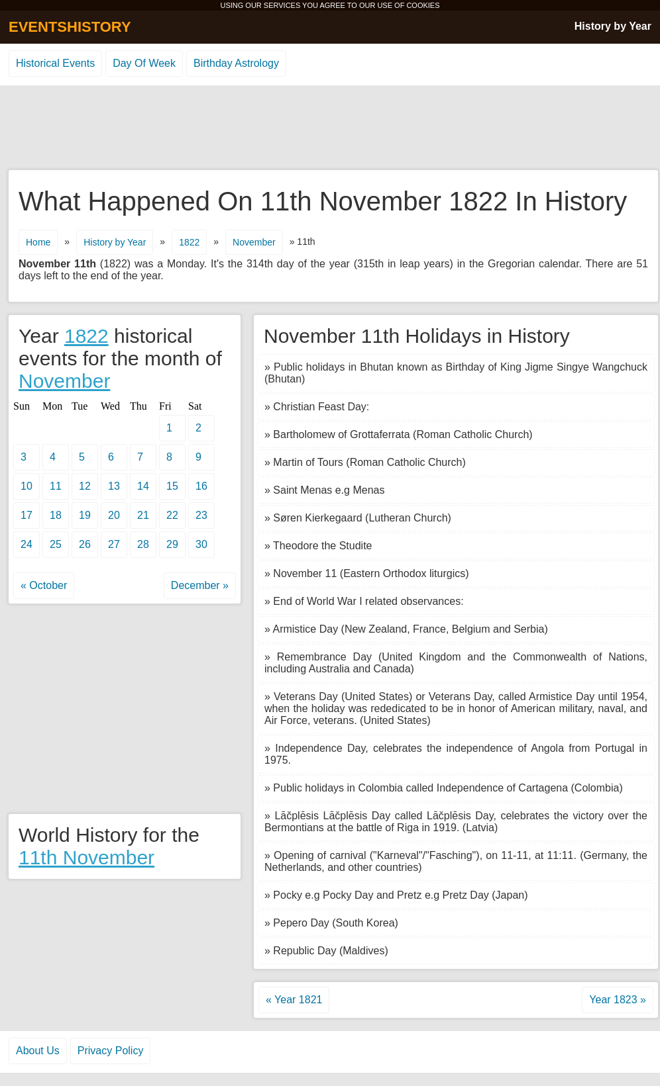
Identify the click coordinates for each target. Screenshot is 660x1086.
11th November (86, 857)
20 (114, 515)
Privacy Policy (111, 1050)
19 (85, 515)
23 (201, 515)
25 (56, 544)
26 (85, 544)
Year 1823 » (617, 999)
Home (38, 242)
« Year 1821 (294, 999)
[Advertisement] (330, 128)
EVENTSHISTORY (70, 27)
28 (143, 544)
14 (143, 486)
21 (143, 515)
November (254, 242)
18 (56, 515)
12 (85, 486)
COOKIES (422, 5)
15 (172, 486)
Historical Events (55, 63)
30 (201, 544)
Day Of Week (144, 63)
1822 (189, 242)
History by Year (613, 26)
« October (44, 585)
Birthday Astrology (236, 63)
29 (172, 544)
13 (114, 486)
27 (114, 544)
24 (26, 544)
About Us (38, 1050)
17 (26, 515)
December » (200, 585)
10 (26, 486)
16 (201, 486)
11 (56, 486)
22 (172, 515)
